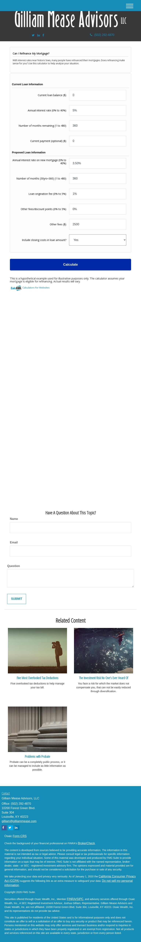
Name (14, 518)
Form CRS (20, 836)
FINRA (71, 899)
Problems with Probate (37, 756)
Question (13, 566)
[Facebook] (43, 35)
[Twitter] (33, 35)
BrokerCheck (86, 843)
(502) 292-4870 (102, 34)
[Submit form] (16, 599)
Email (14, 542)
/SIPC (79, 899)
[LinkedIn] (38, 35)
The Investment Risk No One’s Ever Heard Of (103, 677)
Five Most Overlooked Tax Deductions (37, 677)
